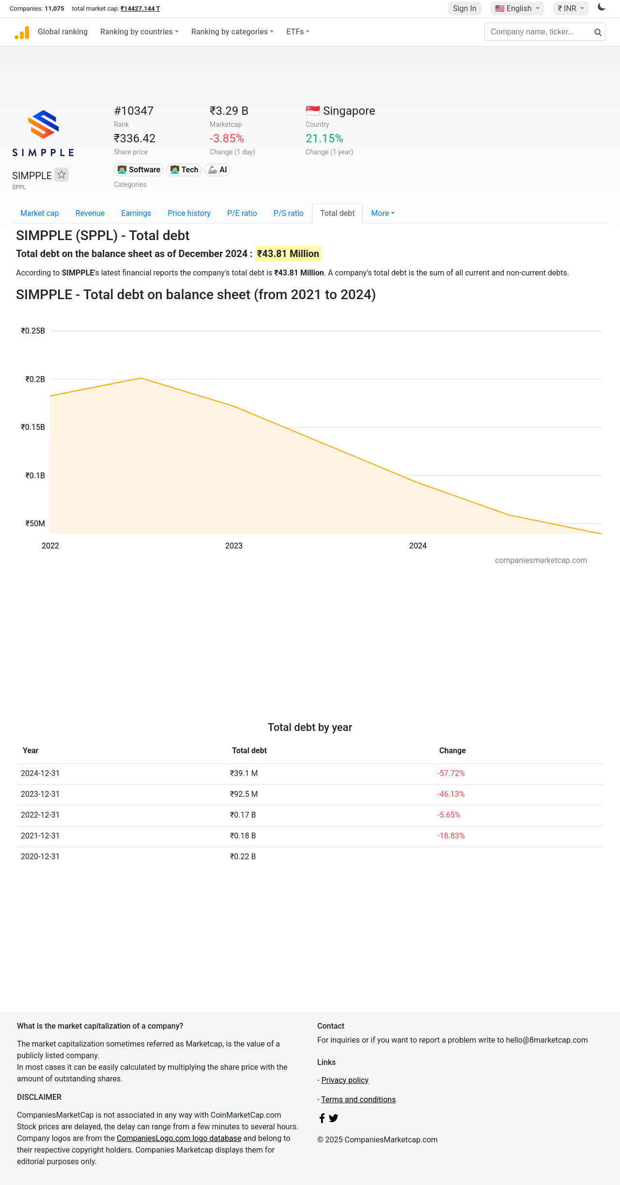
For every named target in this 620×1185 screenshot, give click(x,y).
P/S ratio (289, 213)
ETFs (295, 31)
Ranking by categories (229, 31)
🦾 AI (217, 169)
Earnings (136, 213)
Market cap (39, 213)
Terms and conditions (358, 1099)
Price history (189, 213)
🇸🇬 (340, 111)
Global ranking (63, 31)
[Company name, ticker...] (544, 32)
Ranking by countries (136, 31)
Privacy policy (345, 1080)
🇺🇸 (514, 8)
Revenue (90, 213)
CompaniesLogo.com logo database (179, 1138)
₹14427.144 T (140, 8)
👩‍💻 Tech (184, 169)
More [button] (380, 213)
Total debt (337, 213)
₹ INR (568, 8)
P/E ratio (242, 213)
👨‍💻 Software (138, 169)
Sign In (464, 8)
